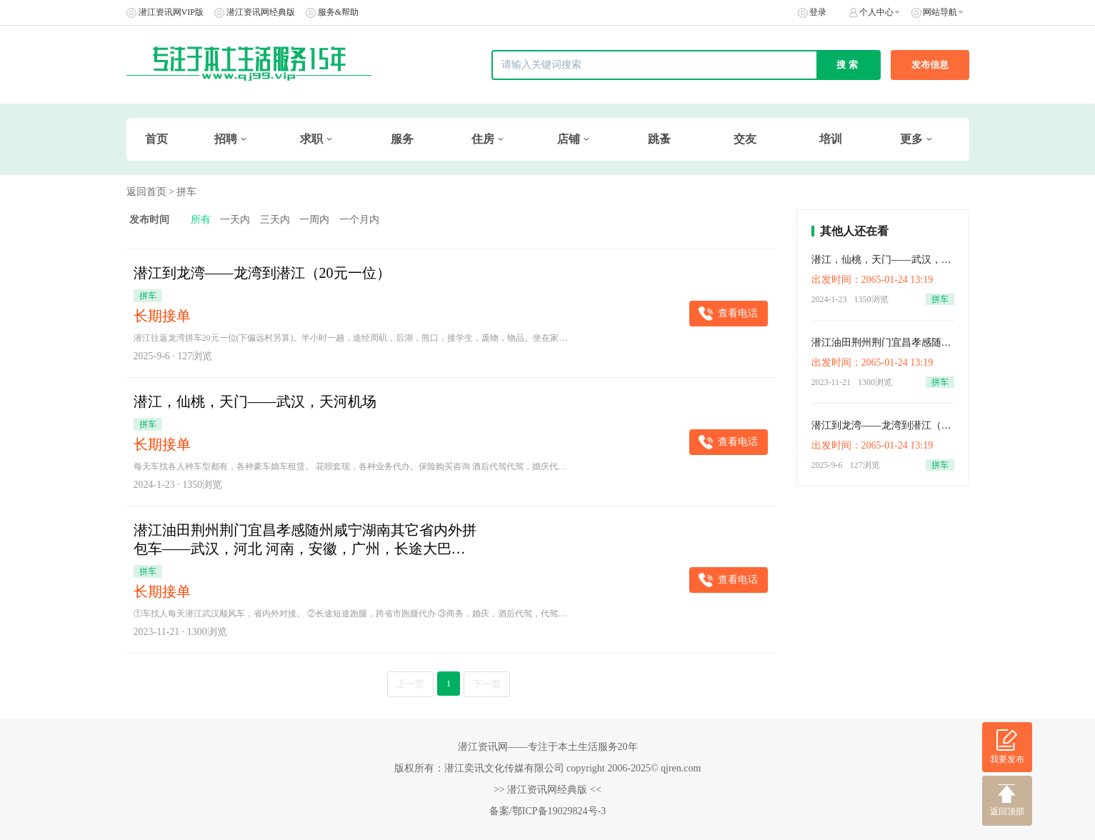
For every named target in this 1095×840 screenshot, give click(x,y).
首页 (156, 139)
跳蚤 (659, 139)
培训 (830, 139)
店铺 (568, 139)
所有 (201, 219)
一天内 (235, 219)
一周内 (314, 219)
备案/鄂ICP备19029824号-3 (547, 811)
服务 (402, 139)
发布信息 (930, 64)
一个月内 (359, 219)
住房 (482, 139)
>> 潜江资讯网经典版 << (547, 789)
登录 (817, 12)
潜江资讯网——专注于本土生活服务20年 (548, 746)
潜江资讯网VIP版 (171, 12)
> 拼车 (182, 191)
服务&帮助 (338, 12)
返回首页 (146, 191)
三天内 (275, 219)
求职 (311, 139)
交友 (745, 139)
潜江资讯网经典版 (260, 12)
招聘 (225, 139)
